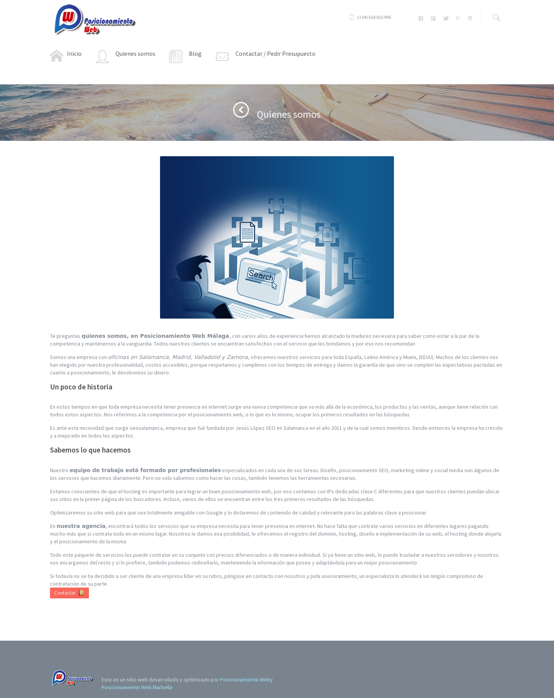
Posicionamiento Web (245, 679)
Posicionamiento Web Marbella (137, 687)
